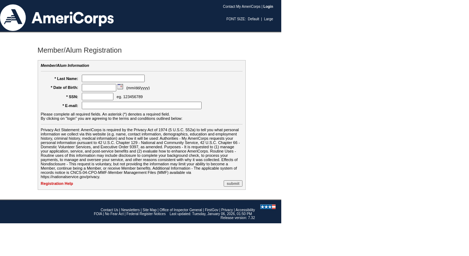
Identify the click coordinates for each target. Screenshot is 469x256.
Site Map (149, 210)
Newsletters (130, 210)
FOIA (98, 214)
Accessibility (245, 210)
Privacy (227, 210)
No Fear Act (114, 214)
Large (268, 19)
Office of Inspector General (181, 210)
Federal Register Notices (146, 214)
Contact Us (109, 210)
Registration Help (57, 183)
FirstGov (211, 210)
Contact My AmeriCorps (242, 7)
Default (253, 19)
